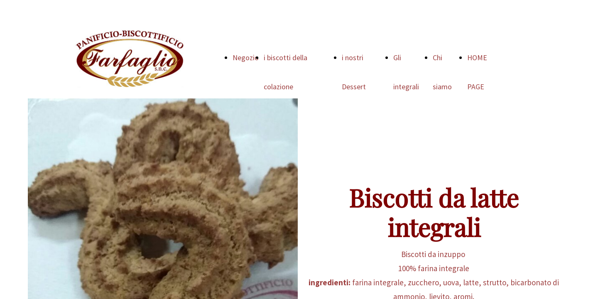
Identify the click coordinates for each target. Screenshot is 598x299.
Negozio (246, 57)
